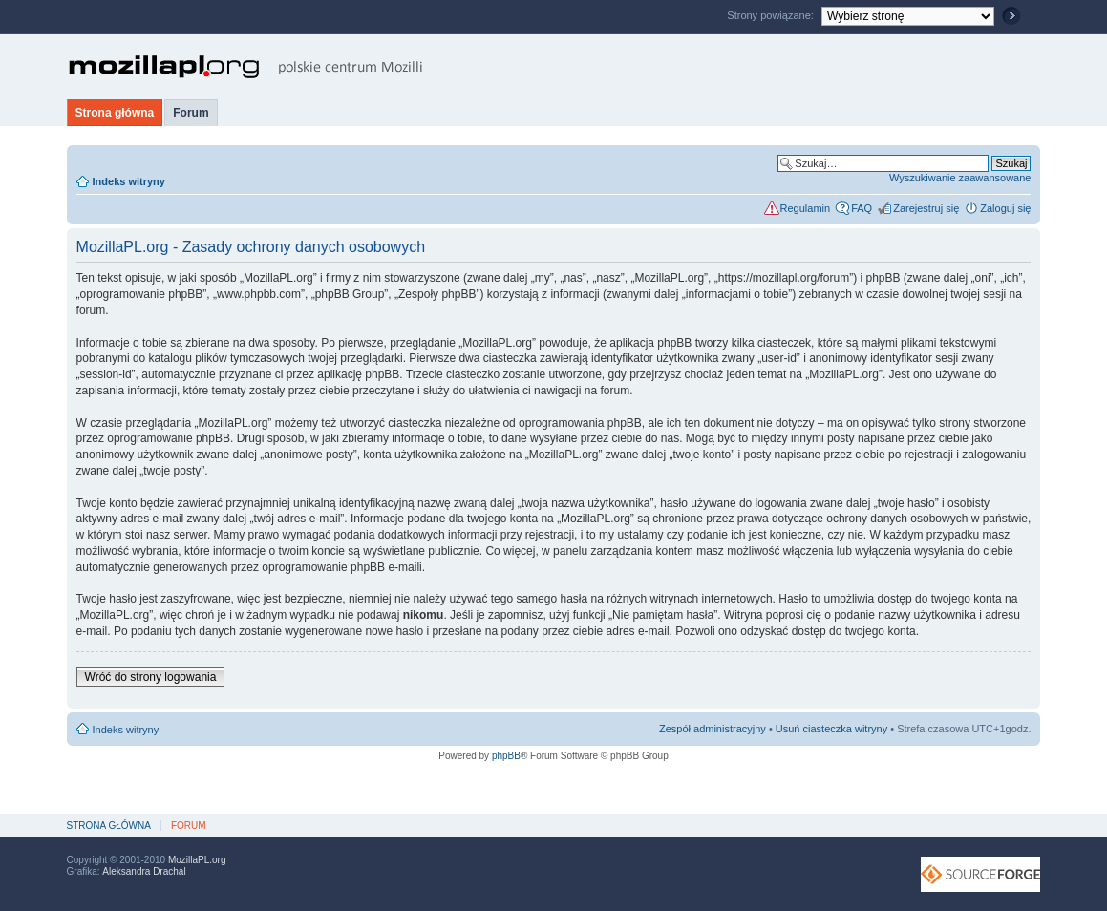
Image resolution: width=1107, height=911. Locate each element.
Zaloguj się (1005, 208)
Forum (190, 112)
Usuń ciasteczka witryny (831, 728)
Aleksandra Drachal (143, 871)
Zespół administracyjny (712, 728)
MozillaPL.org (197, 860)
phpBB (506, 756)
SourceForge (980, 874)
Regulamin (805, 208)
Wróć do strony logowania (151, 677)
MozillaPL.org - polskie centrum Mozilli (246, 66)
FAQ (861, 208)
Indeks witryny (129, 181)
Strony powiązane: (772, 15)
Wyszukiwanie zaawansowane (960, 177)
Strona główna (115, 112)
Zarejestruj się (926, 208)
